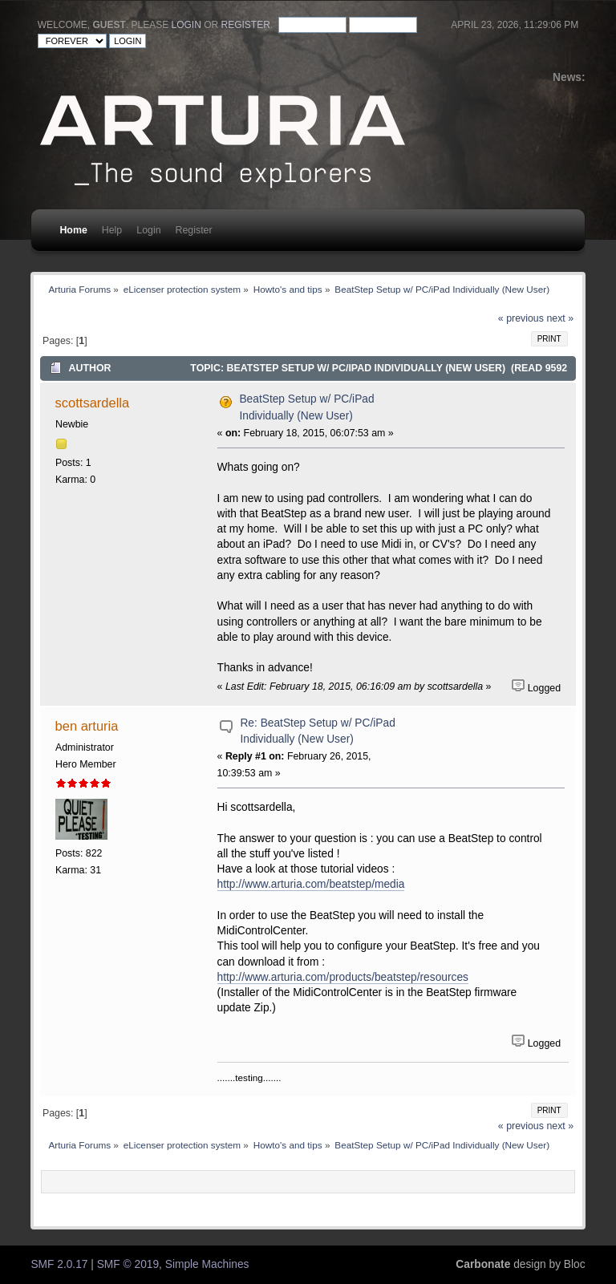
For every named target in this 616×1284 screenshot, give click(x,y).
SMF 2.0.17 (58, 1264)
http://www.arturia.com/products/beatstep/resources (342, 977)
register (245, 24)
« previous (521, 318)
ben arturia (87, 726)
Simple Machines (207, 1264)
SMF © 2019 (128, 1264)
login (186, 24)
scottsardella (92, 402)
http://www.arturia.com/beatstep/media (311, 884)
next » (559, 318)
